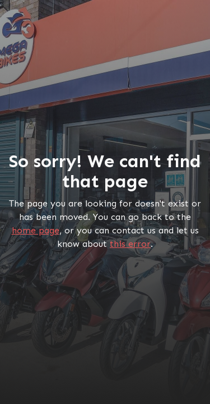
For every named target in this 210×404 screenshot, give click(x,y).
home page (35, 230)
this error (130, 243)
